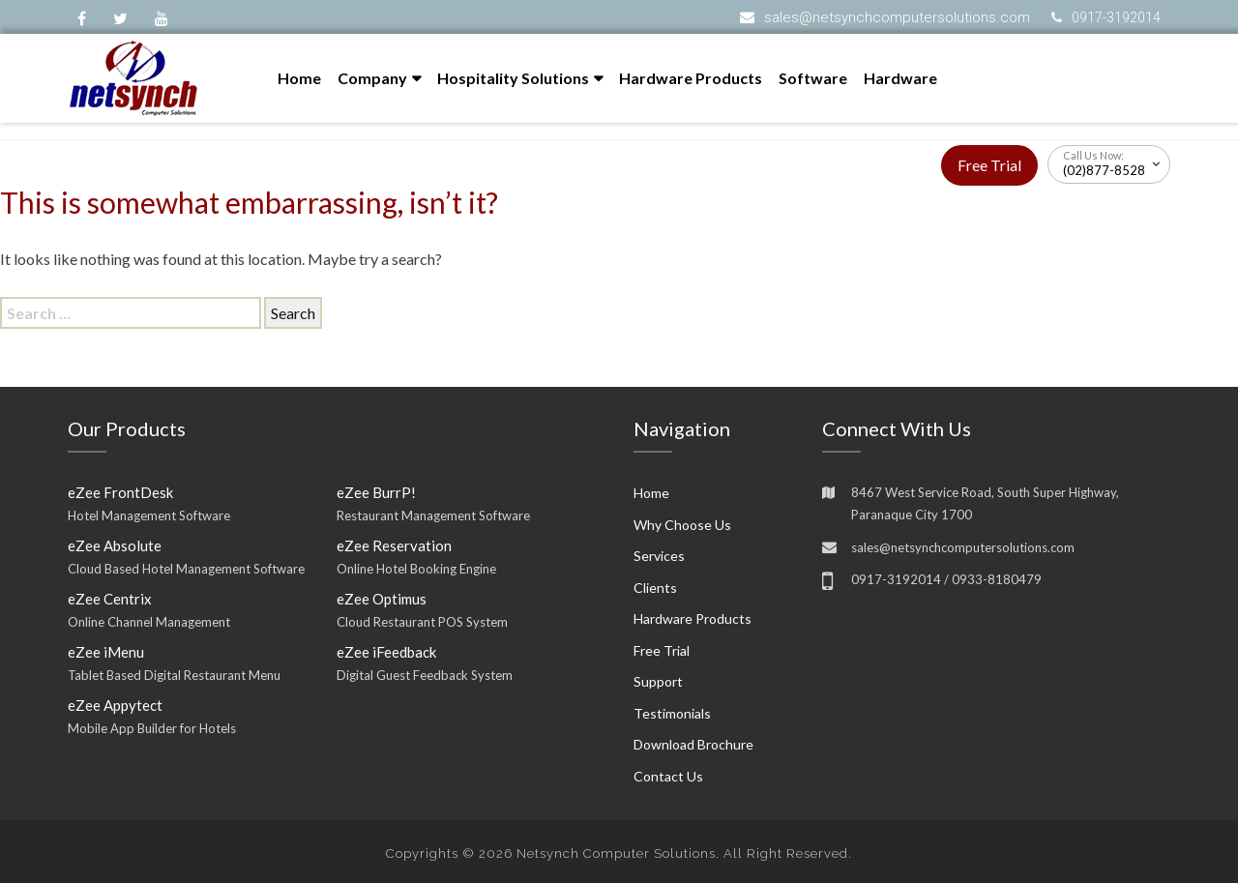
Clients (655, 587)
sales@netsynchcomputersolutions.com (897, 17)
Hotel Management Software (149, 515)
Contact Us (668, 776)
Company (372, 78)
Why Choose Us (682, 524)
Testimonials (672, 713)
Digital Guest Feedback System (425, 675)
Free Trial (989, 165)
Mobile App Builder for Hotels (152, 728)
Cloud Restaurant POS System (422, 622)
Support (658, 681)
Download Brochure (693, 744)
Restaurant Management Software (433, 515)
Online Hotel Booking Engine (416, 568)
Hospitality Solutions (513, 78)
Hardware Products (690, 78)
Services (659, 555)
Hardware (900, 78)
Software (813, 78)
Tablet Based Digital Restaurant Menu (174, 675)
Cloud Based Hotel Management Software (186, 568)
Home (299, 78)
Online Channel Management (149, 622)
